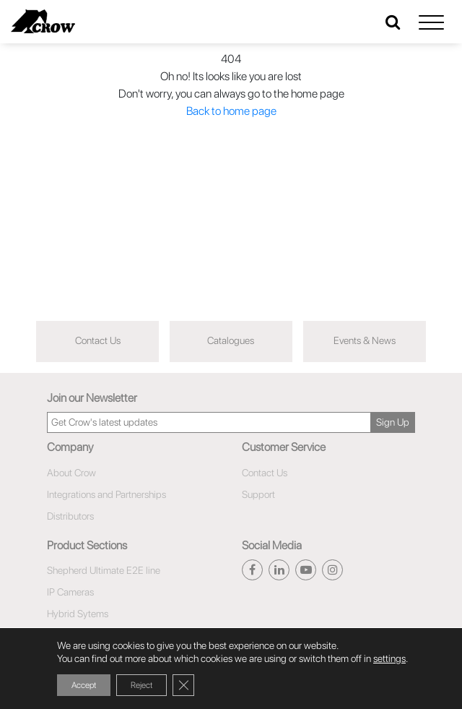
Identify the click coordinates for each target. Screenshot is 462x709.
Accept (83, 685)
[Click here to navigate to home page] (43, 21)
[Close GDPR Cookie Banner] (183, 685)
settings (389, 658)
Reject (141, 685)
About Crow (71, 472)
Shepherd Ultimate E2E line (103, 570)
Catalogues (230, 340)
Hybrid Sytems (77, 613)
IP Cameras (70, 592)
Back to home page (231, 111)
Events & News (365, 340)
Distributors (70, 516)
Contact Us (98, 340)
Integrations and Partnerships (106, 494)
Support (258, 494)
